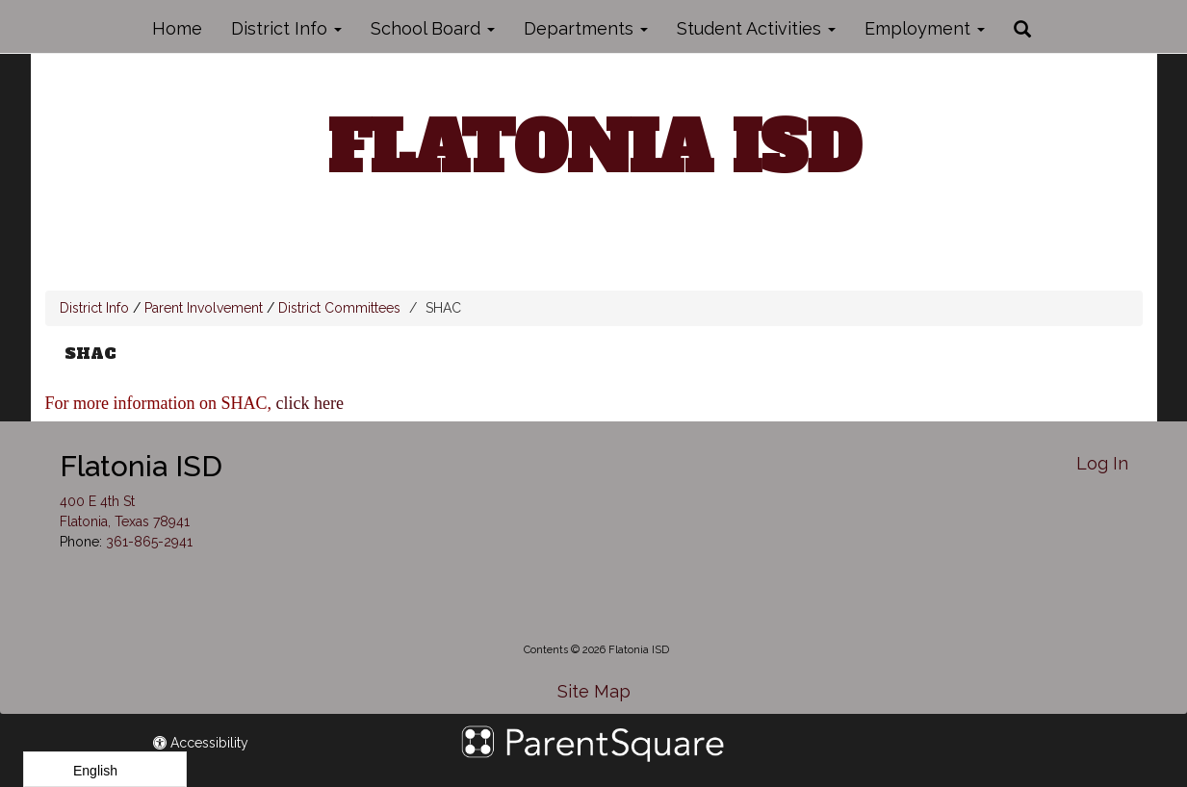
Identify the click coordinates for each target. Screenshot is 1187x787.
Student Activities (756, 28)
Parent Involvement (203, 308)
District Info (286, 28)
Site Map (594, 691)
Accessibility (200, 742)
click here (312, 403)
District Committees (339, 308)
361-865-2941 (149, 541)
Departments (586, 28)
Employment (924, 28)
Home (177, 28)
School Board (433, 28)
